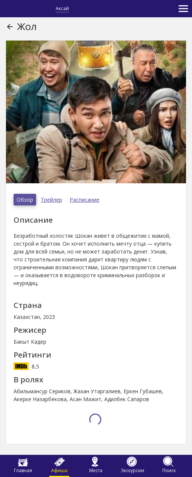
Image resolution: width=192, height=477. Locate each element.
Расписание (84, 199)
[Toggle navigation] (183, 8)
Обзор (25, 199)
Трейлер (51, 199)
